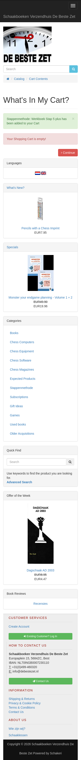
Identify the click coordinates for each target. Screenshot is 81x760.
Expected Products (22, 378)
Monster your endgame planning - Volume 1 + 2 (40, 297)
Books (14, 333)
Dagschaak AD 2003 (40, 570)
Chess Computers (22, 342)
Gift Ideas (16, 406)
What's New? (15, 187)
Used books (18, 424)
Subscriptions (19, 397)
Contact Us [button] (41, 681)
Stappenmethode (21, 388)
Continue (68, 152)
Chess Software (20, 360)
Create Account (19, 626)
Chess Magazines (22, 369)
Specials (12, 247)
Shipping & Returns (22, 699)
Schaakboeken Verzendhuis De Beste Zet (39, 16)
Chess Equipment (22, 351)
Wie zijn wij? (17, 728)
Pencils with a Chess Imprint (41, 228)
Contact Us (16, 712)
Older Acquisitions (22, 433)
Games (15, 415)
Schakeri (56, 753)
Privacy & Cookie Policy (25, 703)
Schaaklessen (18, 735)
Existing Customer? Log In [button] (40, 636)
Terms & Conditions (22, 707)
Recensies (40, 603)
